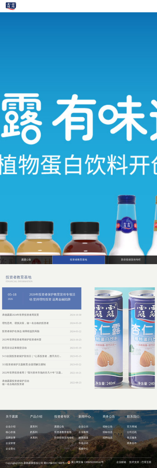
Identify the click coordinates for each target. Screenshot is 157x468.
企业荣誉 (10, 443)
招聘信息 (108, 437)
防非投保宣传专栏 (64, 437)
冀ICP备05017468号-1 (55, 463)
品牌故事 (10, 437)
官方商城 (132, 426)
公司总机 (132, 432)
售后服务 (132, 437)
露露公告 (59, 426)
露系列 (33, 426)
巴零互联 (146, 462)
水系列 (33, 437)
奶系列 (33, 432)
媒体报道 (83, 437)
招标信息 (108, 432)
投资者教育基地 (62, 432)
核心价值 (10, 432)
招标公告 (108, 426)
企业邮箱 (121, 462)
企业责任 (10, 449)
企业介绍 (10, 426)
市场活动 (83, 443)
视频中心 (83, 449)
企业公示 (83, 426)
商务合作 (132, 443)
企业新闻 (83, 432)
